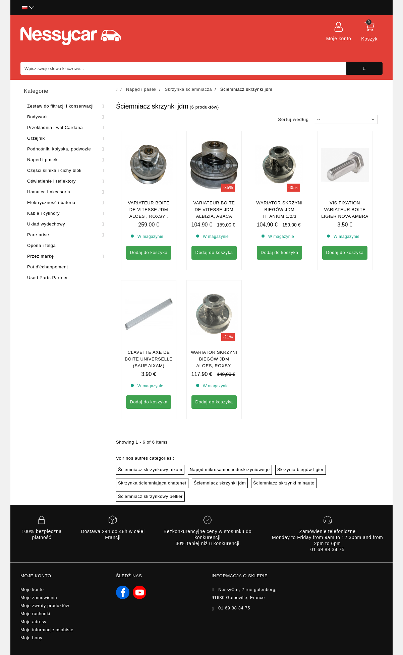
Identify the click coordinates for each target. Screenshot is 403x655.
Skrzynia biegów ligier (300, 408)
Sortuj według (293, 119)
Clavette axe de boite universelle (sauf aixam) (148, 298)
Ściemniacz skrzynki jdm (220, 421)
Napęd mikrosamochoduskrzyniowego (230, 408)
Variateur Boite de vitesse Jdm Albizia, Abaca (214, 209)
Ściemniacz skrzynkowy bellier (150, 435)
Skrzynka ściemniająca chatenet (152, 421)
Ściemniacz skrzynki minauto (283, 421)
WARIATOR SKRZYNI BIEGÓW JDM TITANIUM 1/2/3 (279, 209)
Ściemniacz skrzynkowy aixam (150, 408)
